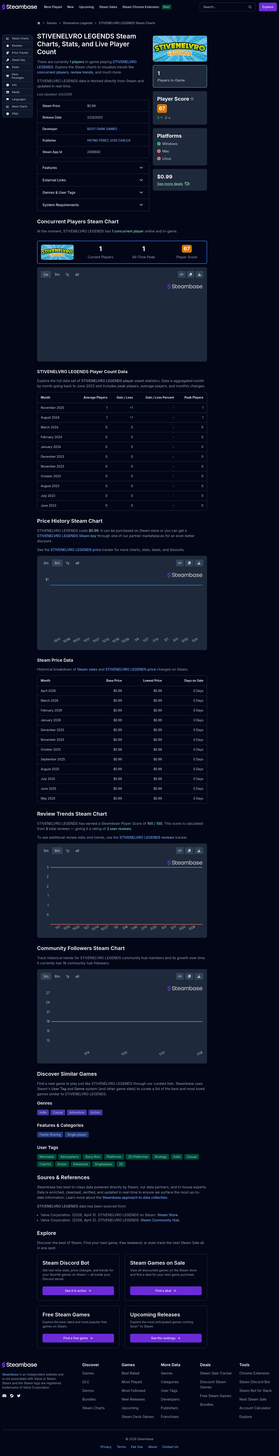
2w (45, 274)
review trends (81, 72)
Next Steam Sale (253, 1399)
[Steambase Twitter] (18, 1396)
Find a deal (166, 1290)
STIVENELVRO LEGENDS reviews (146, 837)
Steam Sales (108, 7)
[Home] (39, 23)
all (77, 274)
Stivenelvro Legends (78, 23)
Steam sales (87, 669)
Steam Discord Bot (254, 1382)
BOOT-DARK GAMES (102, 129)
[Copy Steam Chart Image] (190, 274)
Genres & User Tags (93, 192)
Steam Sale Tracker (216, 1373)
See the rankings (166, 1338)
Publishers (169, 1408)
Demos (88, 1390)
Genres (167, 1373)
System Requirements (93, 204)
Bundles (89, 1399)
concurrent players (52, 72)
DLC (85, 1382)
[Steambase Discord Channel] (4, 1396)
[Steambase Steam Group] (12, 1396)
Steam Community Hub (160, 1220)
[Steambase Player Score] (192, 99)
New (70, 7)
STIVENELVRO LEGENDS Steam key (66, 536)
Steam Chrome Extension (140, 7)
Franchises (170, 1416)
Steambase (10, 1374)
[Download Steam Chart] (199, 274)
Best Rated (130, 1373)
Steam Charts (93, 1408)
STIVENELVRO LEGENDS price (76, 550)
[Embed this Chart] (181, 274)
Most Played (53, 7)
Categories (170, 1382)
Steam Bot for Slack (255, 1390)
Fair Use (137, 1447)
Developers (170, 1399)
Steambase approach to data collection (134, 1197)
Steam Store (167, 1215)
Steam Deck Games (138, 1416)
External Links (93, 180)
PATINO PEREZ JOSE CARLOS (109, 140)
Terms (121, 1447)
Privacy (105, 1447)
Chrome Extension (254, 1373)
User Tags (169, 1390)
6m (57, 563)
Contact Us (170, 1447)
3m (57, 274)
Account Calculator (255, 1408)
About (152, 1447)
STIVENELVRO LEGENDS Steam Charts (127, 23)
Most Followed (134, 1390)
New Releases (133, 1399)
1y (67, 274)
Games (52, 23)
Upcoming (86, 7)
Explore (267, 7)
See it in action (78, 1290)
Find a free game (78, 1338)
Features (93, 167)
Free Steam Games (215, 1396)
